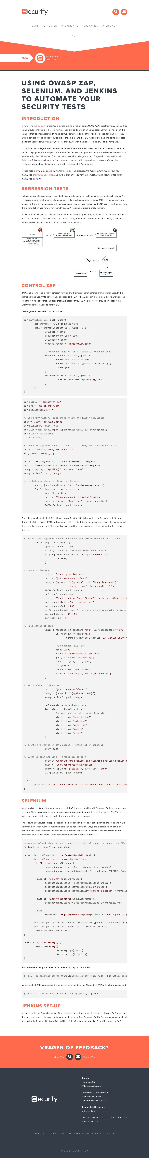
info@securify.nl (94, 1096)
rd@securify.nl (88, 1111)
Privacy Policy (93, 1133)
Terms (110, 1133)
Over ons (108, 25)
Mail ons (89, 1056)
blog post (40, 126)
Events (39, 1133)
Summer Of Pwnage (44, 174)
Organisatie (69, 25)
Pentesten (50, 25)
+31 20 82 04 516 (99, 1092)
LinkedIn (53, 1133)
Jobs (77, 1133)
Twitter (66, 1133)
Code (35, 25)
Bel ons (59, 1056)
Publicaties (90, 25)
